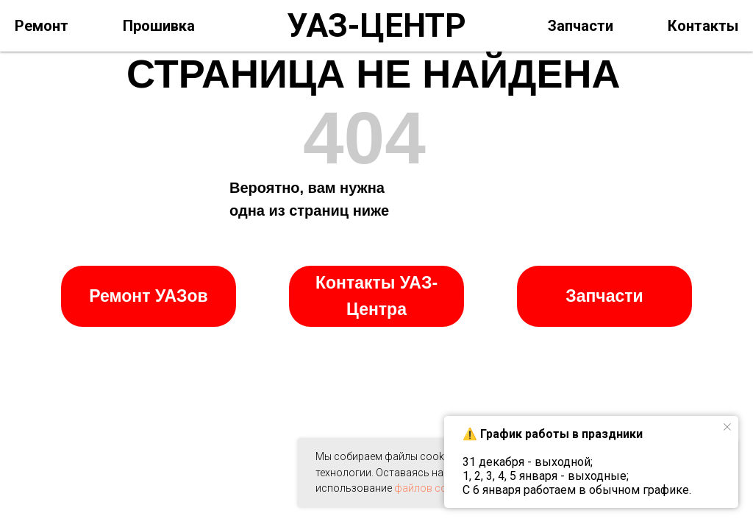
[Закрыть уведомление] (727, 427)
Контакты (703, 26)
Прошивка (159, 26)
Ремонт (41, 26)
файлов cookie (430, 488)
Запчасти (580, 26)
